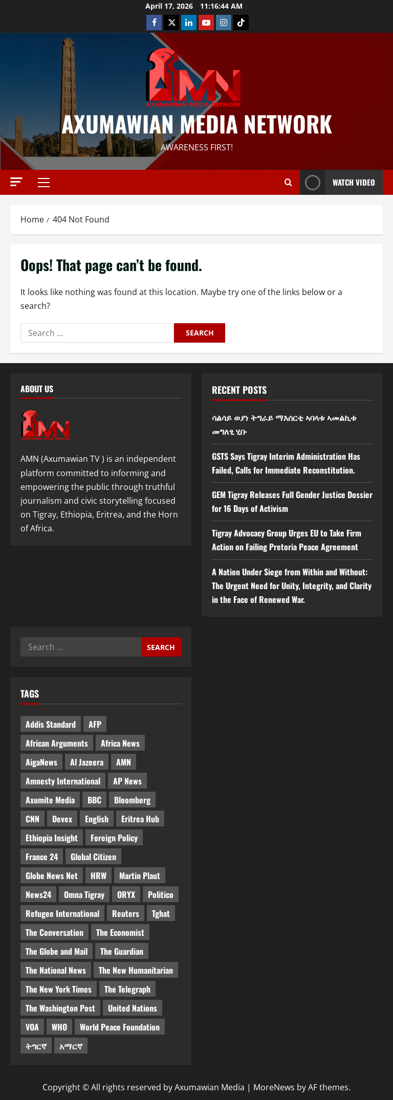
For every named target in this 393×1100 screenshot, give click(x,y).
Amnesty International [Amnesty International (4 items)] (63, 781)
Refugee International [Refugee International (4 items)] (62, 913)
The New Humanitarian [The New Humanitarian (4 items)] (136, 970)
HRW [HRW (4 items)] (98, 875)
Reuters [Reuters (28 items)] (125, 913)
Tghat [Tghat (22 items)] (161, 913)
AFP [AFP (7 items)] (95, 724)
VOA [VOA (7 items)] (32, 1027)
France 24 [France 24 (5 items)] (42, 856)
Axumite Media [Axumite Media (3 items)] (50, 800)
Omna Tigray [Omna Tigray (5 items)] (84, 894)
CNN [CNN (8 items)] (32, 819)
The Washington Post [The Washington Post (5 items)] (60, 1008)
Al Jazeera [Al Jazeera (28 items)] (86, 762)
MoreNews (274, 1087)
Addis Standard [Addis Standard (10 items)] (51, 724)
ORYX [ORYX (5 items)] (126, 894)
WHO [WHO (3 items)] (59, 1027)
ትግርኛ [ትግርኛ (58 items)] (36, 1046)
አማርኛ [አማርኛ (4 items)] (70, 1046)
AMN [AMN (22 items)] (123, 762)
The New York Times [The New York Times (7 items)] (59, 989)
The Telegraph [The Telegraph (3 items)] (127, 989)
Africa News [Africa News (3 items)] (120, 743)
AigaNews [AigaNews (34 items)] (41, 762)
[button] (16, 181)
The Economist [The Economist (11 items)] (120, 932)
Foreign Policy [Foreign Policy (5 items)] (114, 838)
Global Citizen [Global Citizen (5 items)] (93, 856)
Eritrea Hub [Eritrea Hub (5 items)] (140, 819)
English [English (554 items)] (96, 819)
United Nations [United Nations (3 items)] (132, 1008)
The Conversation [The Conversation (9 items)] (54, 932)
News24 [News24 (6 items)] (38, 894)
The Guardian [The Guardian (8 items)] (121, 951)
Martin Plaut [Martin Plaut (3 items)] (139, 875)
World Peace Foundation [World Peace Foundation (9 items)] (120, 1027)
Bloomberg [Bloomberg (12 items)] (132, 800)
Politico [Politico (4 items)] (160, 894)
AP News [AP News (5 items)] (127, 781)
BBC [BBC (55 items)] (94, 800)
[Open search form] (288, 182)
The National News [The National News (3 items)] (56, 970)
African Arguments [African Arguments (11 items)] (57, 743)
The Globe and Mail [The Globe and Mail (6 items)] (57, 951)
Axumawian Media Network (196, 123)
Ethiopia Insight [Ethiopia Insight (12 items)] (52, 838)
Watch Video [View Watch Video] (337, 182)
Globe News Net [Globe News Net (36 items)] (52, 875)
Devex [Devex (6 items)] (62, 819)
